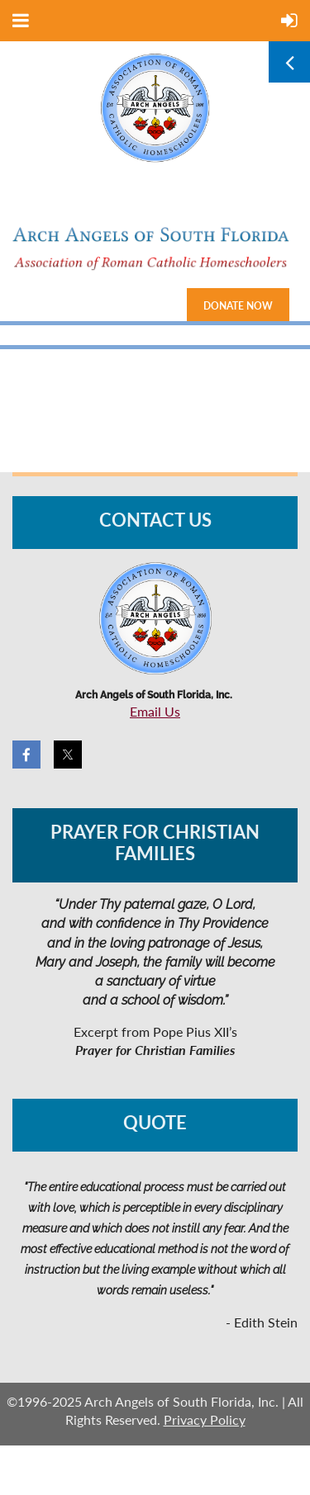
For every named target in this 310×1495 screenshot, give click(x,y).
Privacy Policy (205, 1419)
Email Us (155, 711)
